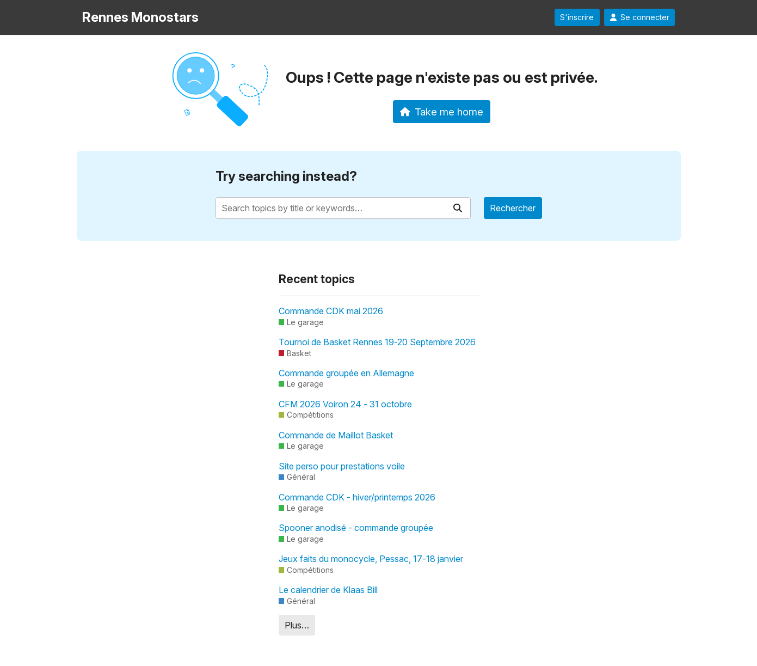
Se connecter (639, 17)
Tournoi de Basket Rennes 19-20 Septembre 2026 (377, 342)
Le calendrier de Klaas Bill (328, 589)
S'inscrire (577, 17)
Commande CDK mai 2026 (331, 310)
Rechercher (513, 208)
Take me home (441, 112)
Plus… (297, 625)
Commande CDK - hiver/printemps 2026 (357, 497)
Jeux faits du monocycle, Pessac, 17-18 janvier (371, 558)
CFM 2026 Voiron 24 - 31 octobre (345, 404)
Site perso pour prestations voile (342, 466)
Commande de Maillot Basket (336, 435)
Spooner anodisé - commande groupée (356, 527)
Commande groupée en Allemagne (346, 373)
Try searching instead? (286, 176)
